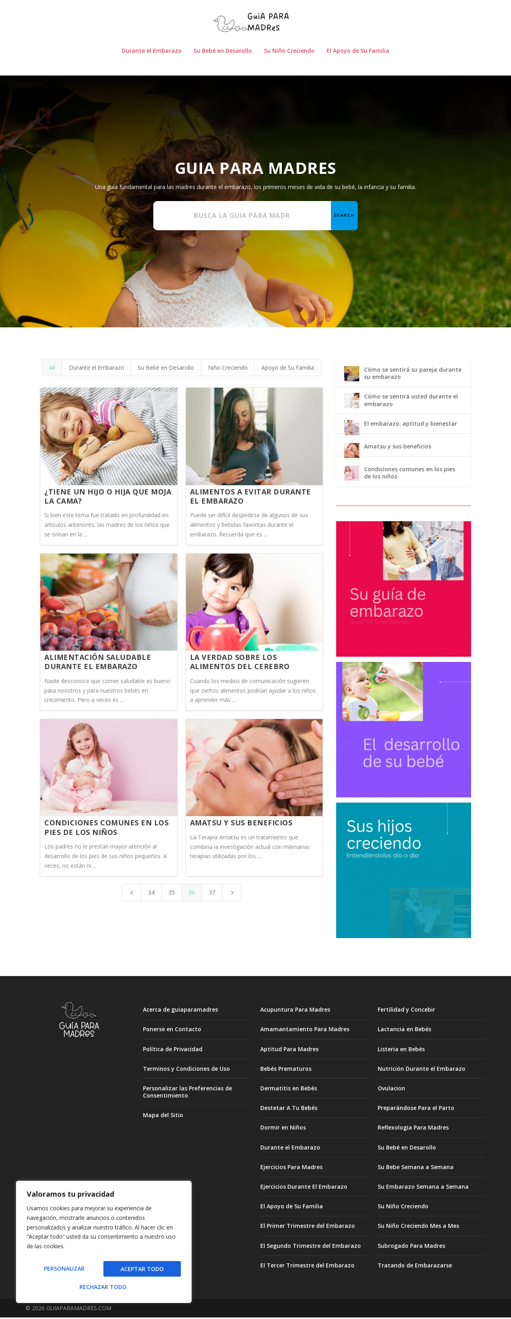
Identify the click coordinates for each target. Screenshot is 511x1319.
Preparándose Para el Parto (416, 1109)
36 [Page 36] (191, 893)
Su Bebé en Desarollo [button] (166, 369)
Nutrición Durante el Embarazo (421, 1070)
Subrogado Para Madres (411, 1247)
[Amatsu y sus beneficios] (351, 452)
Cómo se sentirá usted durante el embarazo (411, 401)
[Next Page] (232, 894)
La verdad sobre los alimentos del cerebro (240, 663)
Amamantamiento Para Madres (304, 1030)
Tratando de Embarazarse (415, 1267)
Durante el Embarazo (152, 52)
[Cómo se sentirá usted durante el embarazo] (351, 403)
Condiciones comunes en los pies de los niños (106, 828)
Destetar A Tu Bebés (288, 1109)
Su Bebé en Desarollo (223, 52)
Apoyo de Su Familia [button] (287, 369)
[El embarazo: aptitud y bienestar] (351, 430)
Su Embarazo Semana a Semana (423, 1188)
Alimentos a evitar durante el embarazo (250, 497)
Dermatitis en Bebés (288, 1090)
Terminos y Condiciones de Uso (186, 1070)
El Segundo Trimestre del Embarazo (310, 1247)
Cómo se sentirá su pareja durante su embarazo (412, 374)
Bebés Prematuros (285, 1070)
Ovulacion (391, 1090)
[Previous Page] (132, 894)
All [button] (52, 369)
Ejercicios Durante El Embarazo (303, 1188)
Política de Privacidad (172, 1050)
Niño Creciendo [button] (228, 369)
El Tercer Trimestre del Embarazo (307, 1267)
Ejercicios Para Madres (291, 1168)
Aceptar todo (103, 1287)
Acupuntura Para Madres (295, 1011)
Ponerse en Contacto (172, 1030)
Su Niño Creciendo (289, 52)
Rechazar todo (139, 1271)
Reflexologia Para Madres (413, 1129)
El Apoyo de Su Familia (358, 52)
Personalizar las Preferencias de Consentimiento (187, 1093)
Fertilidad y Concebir (406, 1011)
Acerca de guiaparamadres (180, 1011)
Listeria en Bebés (401, 1050)
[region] (104, 1245)
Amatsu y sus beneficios (241, 824)
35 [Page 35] (171, 893)
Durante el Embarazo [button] (96, 369)
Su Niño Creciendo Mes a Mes (418, 1227)
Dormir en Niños (283, 1129)
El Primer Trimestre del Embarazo (307, 1227)
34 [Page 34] (151, 893)
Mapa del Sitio (163, 1116)
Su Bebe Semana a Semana (416, 1168)
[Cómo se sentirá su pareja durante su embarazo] (351, 376)
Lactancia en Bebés (404, 1030)
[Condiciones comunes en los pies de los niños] (351, 475)
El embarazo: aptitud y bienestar (410, 425)
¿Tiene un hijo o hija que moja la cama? (107, 497)
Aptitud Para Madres (289, 1050)
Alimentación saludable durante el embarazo (97, 663)
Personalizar (62, 1271)
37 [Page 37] (212, 893)
